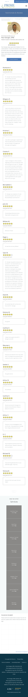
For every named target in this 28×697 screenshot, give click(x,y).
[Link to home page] (12, 6)
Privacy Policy (20, 659)
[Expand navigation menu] (26, 6)
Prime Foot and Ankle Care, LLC (7, 18)
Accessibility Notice (16, 662)
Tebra (20, 692)
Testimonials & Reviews (5, 20)
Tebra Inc (13, 659)
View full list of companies (21, 651)
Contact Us (24, 662)
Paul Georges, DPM (18, 18)
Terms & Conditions (6, 662)
